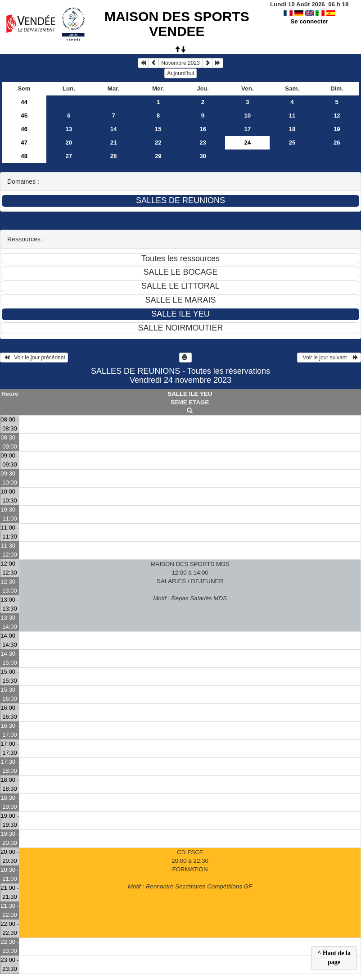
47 (24, 142)
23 (202, 142)
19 (337, 129)
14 (113, 129)
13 (68, 129)
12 (337, 115)
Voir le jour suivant (329, 357)
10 (247, 115)
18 (292, 129)
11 (292, 115)
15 (158, 129)
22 (158, 142)
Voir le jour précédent (34, 357)
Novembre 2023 (180, 63)
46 (24, 129)
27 (68, 156)
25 (292, 142)
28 (113, 156)
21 (113, 142)
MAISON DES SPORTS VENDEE (176, 24)
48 (24, 156)
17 (247, 129)
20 (68, 142)
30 (202, 156)
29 (158, 156)
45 (24, 115)
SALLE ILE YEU (189, 393)
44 (24, 102)
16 (202, 129)
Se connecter (309, 21)
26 (337, 142)
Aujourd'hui (180, 73)
